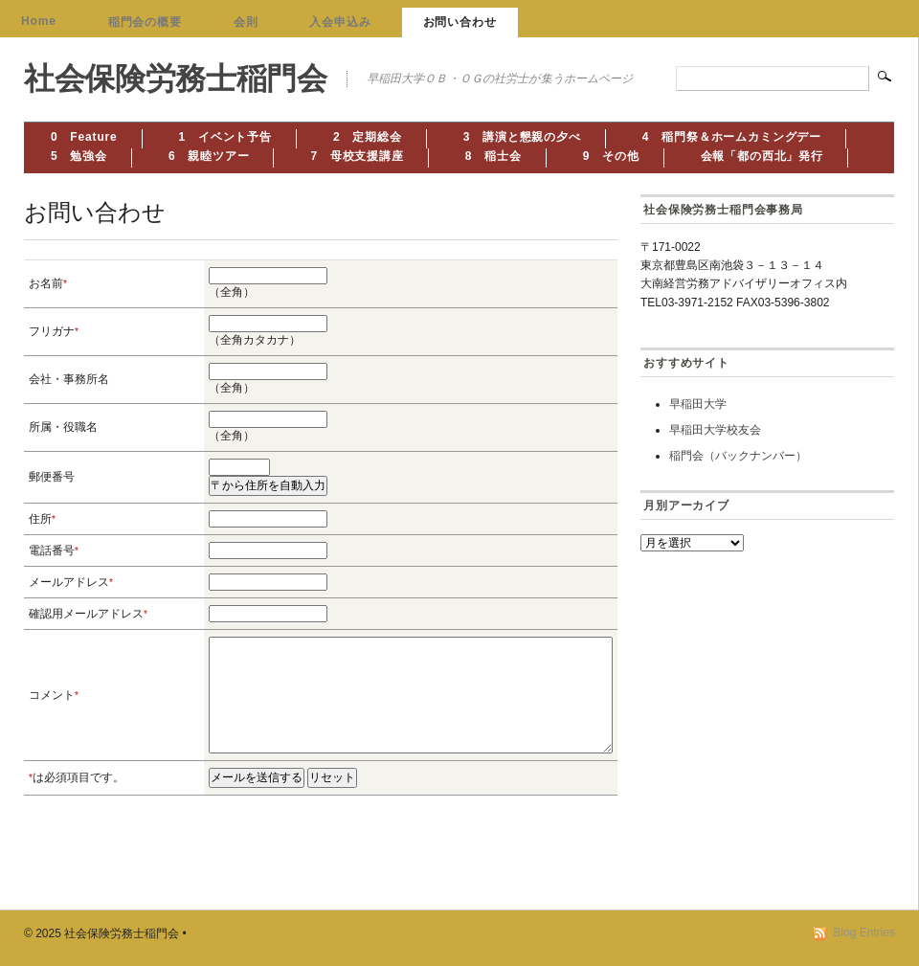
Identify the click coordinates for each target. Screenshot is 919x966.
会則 (246, 22)
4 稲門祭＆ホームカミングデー (731, 137)
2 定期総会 (367, 137)
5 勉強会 (79, 156)
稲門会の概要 (145, 22)
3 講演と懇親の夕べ (522, 137)
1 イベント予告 (225, 137)
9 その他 (611, 156)
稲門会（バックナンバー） (738, 455)
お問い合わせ (460, 22)
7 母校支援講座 (356, 156)
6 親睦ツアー (209, 156)
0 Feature (84, 137)
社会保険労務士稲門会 (175, 78)
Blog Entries (864, 932)
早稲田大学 (698, 404)
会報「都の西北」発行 (762, 156)
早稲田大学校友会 (715, 430)
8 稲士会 (493, 156)
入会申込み (339, 22)
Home (38, 21)
